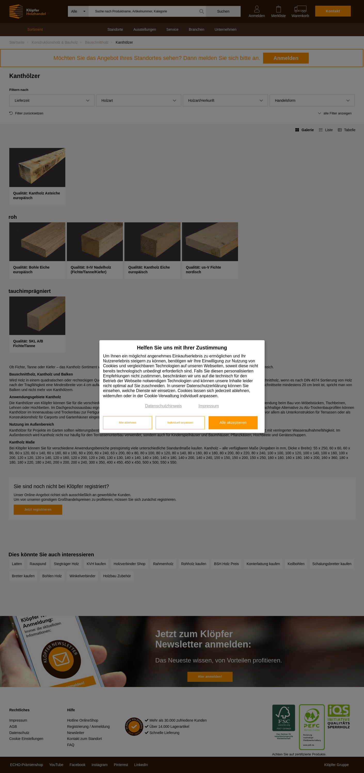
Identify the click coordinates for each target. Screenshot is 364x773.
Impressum (209, 406)
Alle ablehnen (127, 422)
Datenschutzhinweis (163, 406)
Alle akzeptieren (232, 423)
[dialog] (182, 386)
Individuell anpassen (180, 422)
